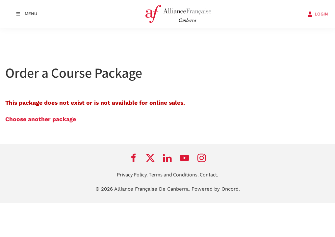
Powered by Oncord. (216, 189)
